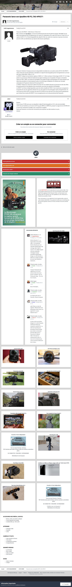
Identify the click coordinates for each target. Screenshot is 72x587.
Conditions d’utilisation (20, 585)
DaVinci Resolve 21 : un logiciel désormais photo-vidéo (35, 235)
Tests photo (8, 540)
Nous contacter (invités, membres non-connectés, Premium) (52, 572)
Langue (20, 572)
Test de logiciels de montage (12, 520)
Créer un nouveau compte (19, 137)
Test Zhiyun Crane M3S (18, 463)
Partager (54, 21)
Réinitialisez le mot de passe (18, 455)
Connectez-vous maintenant (50, 137)
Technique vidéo (9, 528)
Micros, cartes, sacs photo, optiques (14, 518)
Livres (7, 531)
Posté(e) (20, 28)
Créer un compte (10, 552)
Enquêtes (8, 530)
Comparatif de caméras (11, 541)
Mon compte (9, 551)
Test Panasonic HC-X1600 (58, 230)
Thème (25, 572)
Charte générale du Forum (9, 161)
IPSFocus (15, 572)
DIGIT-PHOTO (44, 190)
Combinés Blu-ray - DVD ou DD (12, 521)
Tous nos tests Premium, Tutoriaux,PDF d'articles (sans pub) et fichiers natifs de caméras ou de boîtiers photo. (18, 449)
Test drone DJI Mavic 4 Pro (54, 348)
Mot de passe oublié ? (8, 169)
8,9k (8, 114)
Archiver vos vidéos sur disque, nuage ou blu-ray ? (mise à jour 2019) (53, 463)
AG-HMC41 (28, 33)
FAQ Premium (9, 554)
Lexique (8, 562)
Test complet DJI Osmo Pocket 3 (53, 413)
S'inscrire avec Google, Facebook (10, 173)
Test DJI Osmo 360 (18, 348)
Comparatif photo (10, 543)
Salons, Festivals (10, 561)
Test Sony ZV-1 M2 (54, 434)
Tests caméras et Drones (11, 538)
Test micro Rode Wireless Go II (18, 485)
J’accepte (65, 584)
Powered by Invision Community (36, 574)
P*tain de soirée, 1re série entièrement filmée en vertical (36, 264)
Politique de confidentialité (33, 572)
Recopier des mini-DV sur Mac (53, 371)
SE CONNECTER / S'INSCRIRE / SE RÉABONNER (18, 453)
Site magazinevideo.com (8, 165)
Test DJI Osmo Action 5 (18, 391)
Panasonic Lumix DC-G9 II (53, 391)
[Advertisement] (12, 239)
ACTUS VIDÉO (19, 22)
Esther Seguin (33, 281)
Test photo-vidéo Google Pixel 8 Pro (18, 413)
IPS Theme (10, 572)
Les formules (9, 549)
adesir (8, 99)
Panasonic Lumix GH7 (18, 371)
